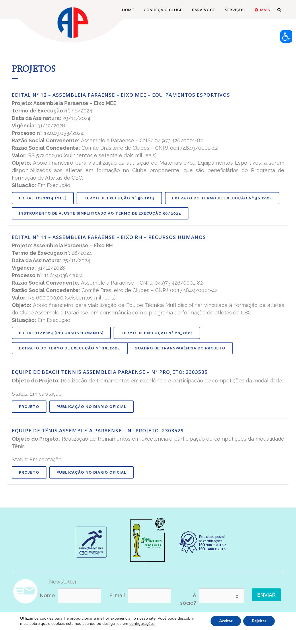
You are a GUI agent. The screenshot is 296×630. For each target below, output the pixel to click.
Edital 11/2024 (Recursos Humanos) (61, 333)
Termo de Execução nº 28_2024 (157, 333)
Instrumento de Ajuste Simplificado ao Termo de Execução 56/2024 (100, 213)
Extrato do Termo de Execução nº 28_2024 (69, 348)
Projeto (29, 407)
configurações (142, 623)
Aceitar (225, 621)
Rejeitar (259, 621)
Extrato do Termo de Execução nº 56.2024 (222, 198)
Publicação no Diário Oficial (91, 407)
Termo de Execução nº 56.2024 (119, 198)
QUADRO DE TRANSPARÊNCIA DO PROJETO (180, 348)
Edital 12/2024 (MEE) (43, 198)
